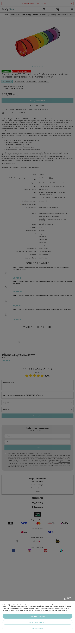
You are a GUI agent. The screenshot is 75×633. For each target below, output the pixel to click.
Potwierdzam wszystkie (37, 616)
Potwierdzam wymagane (37, 622)
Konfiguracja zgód (37, 628)
